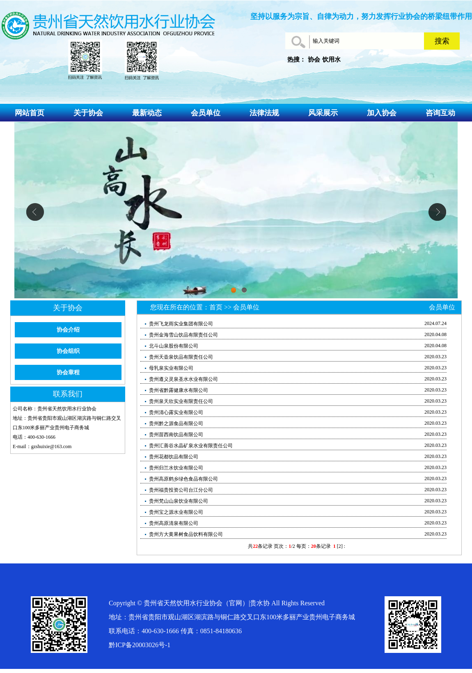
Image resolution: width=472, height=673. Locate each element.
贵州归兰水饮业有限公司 (175, 468)
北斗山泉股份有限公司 (173, 346)
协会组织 (68, 351)
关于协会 (88, 113)
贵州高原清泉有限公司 (173, 523)
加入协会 (381, 113)
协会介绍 (68, 330)
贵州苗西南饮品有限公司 (175, 434)
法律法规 (264, 113)
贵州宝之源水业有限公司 (175, 512)
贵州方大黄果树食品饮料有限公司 (185, 534)
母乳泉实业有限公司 (170, 368)
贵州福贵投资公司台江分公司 (180, 490)
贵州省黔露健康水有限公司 (178, 390)
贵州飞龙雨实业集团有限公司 (180, 324)
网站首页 (29, 113)
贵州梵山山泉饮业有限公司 (178, 501)
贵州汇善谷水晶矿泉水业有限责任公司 (190, 446)
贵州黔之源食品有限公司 (175, 423)
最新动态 (147, 113)
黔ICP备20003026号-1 (139, 644)
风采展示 (323, 113)
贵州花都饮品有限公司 (173, 457)
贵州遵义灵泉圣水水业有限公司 (183, 379)
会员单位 (205, 113)
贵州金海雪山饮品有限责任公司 (183, 335)
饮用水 (331, 59)
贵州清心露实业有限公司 (175, 412)
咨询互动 (440, 113)
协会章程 (68, 372)
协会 (314, 59)
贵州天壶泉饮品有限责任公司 (180, 357)
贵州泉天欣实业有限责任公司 (180, 401)
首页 (215, 307)
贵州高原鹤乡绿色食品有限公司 (183, 479)
